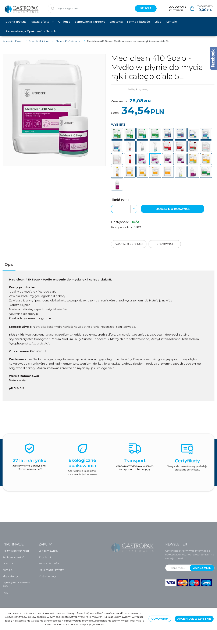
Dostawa (116, 26)
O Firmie (64, 26)
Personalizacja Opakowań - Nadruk (31, 35)
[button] (9, 269)
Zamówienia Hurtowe (90, 26)
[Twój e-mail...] (178, 568)
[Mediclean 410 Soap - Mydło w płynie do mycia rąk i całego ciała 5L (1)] (54, 114)
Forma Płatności (138, 26)
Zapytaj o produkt (128, 248)
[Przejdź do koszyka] (206, 10)
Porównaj (165, 248)
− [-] (114, 213)
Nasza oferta (40, 26)
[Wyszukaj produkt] (89, 10)
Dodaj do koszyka (173, 213)
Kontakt (171, 26)
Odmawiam (159, 618)
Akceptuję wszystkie (194, 618)
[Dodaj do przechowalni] (212, 94)
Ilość (120, 204)
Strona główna (16, 26)
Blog (158, 26)
